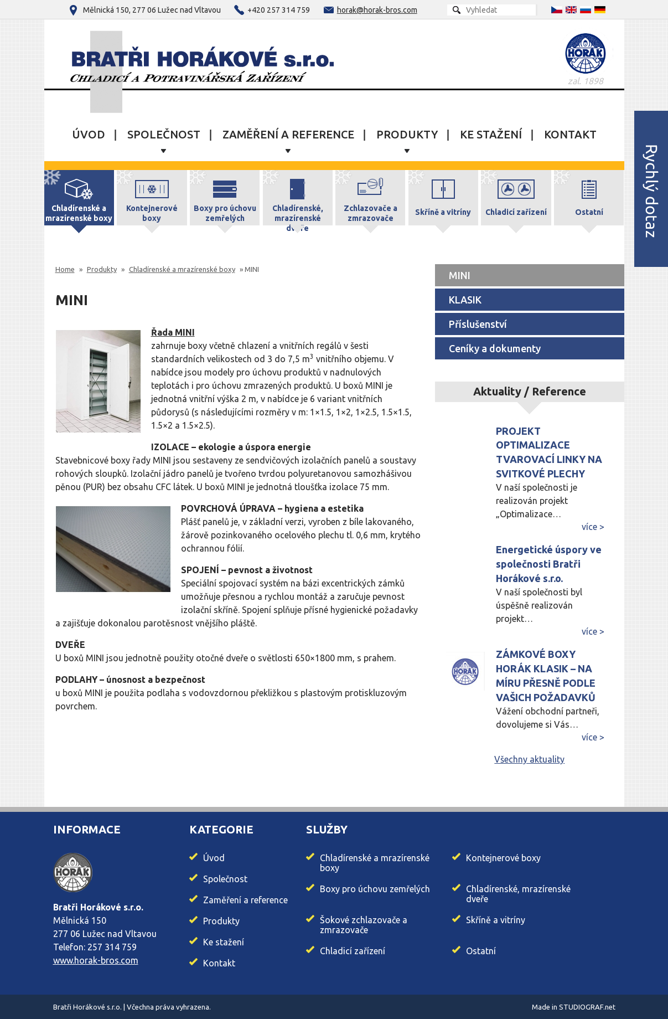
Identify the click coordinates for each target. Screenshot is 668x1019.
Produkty (407, 135)
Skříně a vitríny (495, 920)
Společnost (163, 135)
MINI (459, 275)
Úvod (88, 135)
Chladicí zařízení (352, 951)
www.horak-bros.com (95, 960)
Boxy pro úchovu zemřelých (375, 889)
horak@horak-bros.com (377, 10)
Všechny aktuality (529, 759)
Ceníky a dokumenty (495, 348)
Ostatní (481, 951)
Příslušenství (478, 324)
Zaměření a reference (288, 135)
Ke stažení (491, 135)
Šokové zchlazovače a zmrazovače (363, 925)
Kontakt (570, 135)
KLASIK (465, 299)
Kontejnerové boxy (503, 858)
